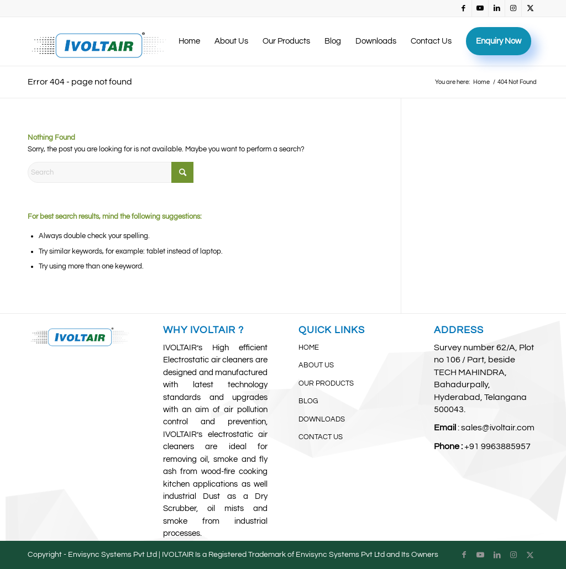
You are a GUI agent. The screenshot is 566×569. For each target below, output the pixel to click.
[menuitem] (189, 41)
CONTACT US (320, 437)
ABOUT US (316, 365)
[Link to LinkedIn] (497, 8)
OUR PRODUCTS (326, 383)
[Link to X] (530, 8)
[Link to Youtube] (480, 8)
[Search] (110, 172)
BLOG (308, 401)
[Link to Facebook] (463, 8)
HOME (308, 347)
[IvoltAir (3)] (99, 41)
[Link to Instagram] (513, 8)
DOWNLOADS (321, 419)
